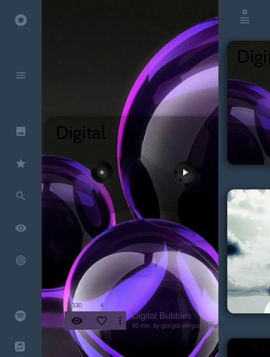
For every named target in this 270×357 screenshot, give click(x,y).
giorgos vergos (181, 325)
